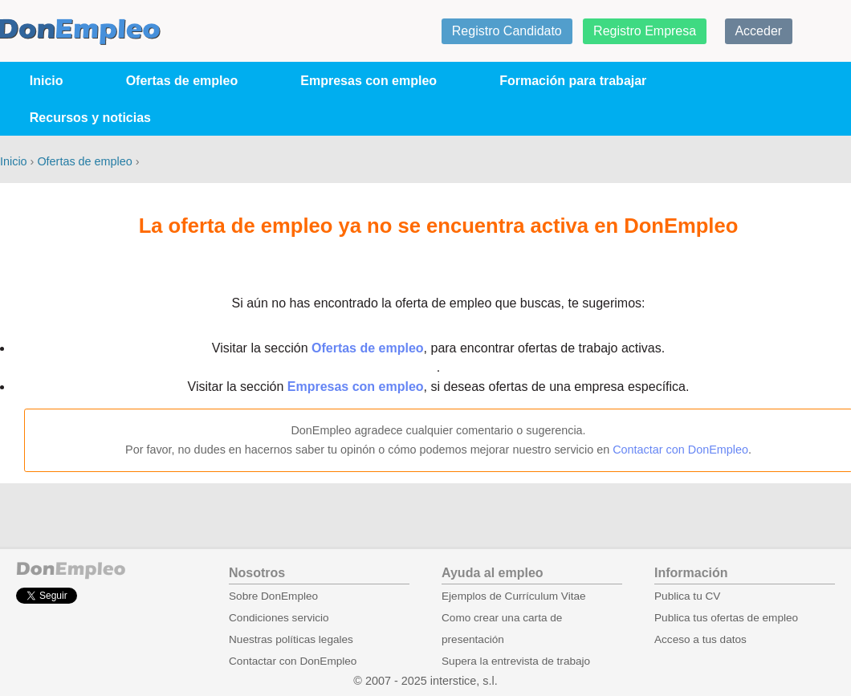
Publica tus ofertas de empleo (726, 618)
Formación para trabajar (572, 81)
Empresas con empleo (368, 81)
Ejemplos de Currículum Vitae (514, 596)
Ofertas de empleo (182, 81)
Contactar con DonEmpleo (680, 449)
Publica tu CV (687, 596)
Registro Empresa (644, 31)
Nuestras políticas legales (291, 639)
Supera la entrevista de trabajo (516, 661)
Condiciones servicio (279, 618)
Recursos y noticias (90, 117)
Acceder (758, 31)
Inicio (46, 81)
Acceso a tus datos (700, 639)
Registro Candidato (507, 31)
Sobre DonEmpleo (273, 596)
